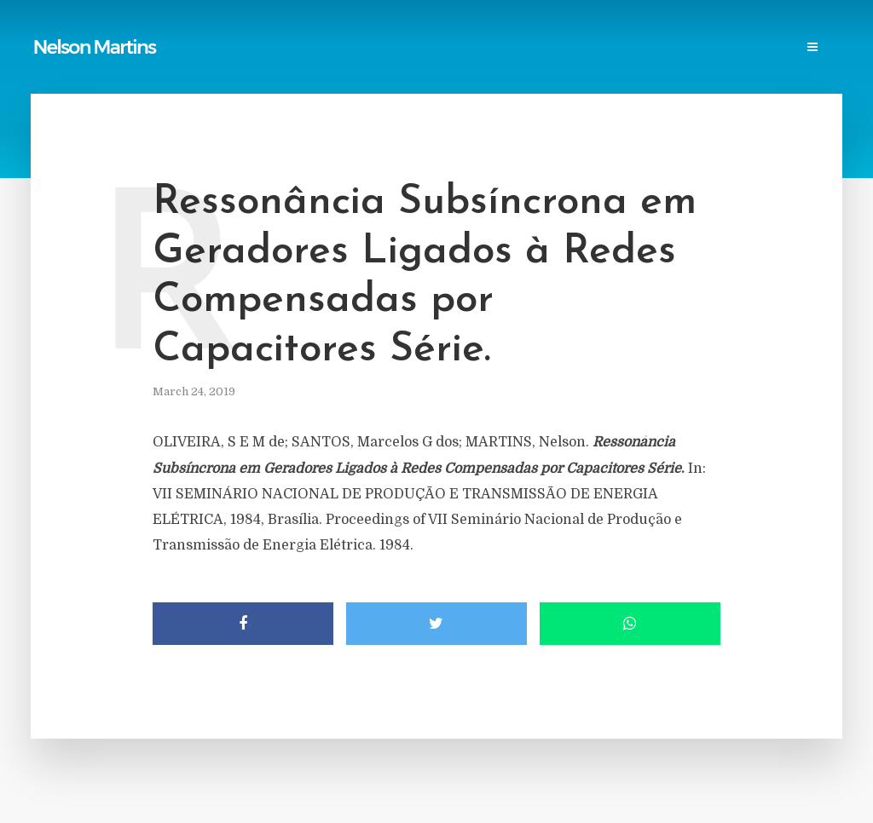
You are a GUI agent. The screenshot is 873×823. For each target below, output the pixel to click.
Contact (742, 31)
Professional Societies (494, 31)
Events (675, 31)
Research (606, 31)
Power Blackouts (357, 31)
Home (57, 31)
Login (59, 65)
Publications (131, 31)
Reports (212, 31)
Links (271, 31)
